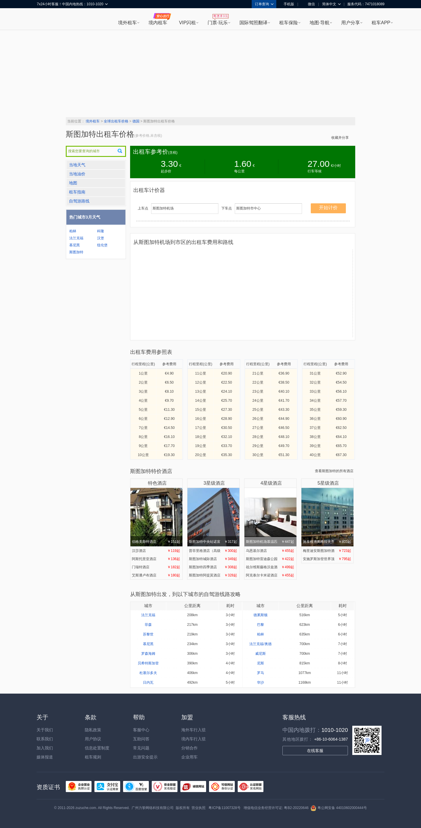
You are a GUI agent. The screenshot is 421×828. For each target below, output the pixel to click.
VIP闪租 (187, 22)
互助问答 (141, 739)
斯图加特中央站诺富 (213, 517)
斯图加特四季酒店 (213, 567)
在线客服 (315, 750)
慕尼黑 (74, 245)
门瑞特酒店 (156, 567)
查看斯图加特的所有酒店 (334, 471)
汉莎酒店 (156, 551)
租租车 (44, 20)
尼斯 (260, 663)
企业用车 (189, 757)
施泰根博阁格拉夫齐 (327, 517)
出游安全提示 (145, 757)
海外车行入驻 (193, 729)
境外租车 (127, 22)
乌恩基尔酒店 (270, 551)
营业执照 (198, 808)
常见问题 (141, 748)
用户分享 (350, 22)
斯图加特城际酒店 (213, 559)
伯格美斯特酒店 (156, 517)
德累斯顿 (260, 615)
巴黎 (260, 625)
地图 (73, 183)
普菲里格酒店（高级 (213, 551)
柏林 (72, 231)
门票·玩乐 (217, 22)
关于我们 (45, 729)
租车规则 (93, 757)
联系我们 (45, 739)
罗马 (260, 673)
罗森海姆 (148, 654)
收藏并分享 (341, 138)
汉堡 (100, 238)
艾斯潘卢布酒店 (156, 575)
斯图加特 (76, 252)
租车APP (381, 22)
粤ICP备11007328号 (224, 808)
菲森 (148, 625)
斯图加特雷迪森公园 (270, 559)
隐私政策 (93, 729)
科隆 (100, 231)
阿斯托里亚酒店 (156, 559)
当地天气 (77, 164)
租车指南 (77, 192)
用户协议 (93, 739)
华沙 (260, 682)
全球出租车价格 (116, 121)
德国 (135, 121)
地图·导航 (319, 22)
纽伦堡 (102, 245)
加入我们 (45, 748)
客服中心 (141, 729)
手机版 (286, 4)
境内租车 (158, 22)
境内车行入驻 (193, 739)
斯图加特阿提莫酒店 (213, 575)
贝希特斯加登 (148, 663)
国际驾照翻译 (253, 22)
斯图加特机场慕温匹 (270, 517)
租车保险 (288, 22)
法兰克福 (76, 238)
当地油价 (77, 174)
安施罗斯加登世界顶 (327, 559)
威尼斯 (260, 654)
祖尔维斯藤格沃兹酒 (270, 567)
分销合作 (189, 748)
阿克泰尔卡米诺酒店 (270, 575)
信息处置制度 (97, 748)
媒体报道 (45, 757)
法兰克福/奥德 (260, 644)
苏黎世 (148, 634)
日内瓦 (148, 682)
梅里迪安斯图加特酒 (327, 551)
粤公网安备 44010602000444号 (338, 808)
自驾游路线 (79, 201)
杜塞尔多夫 (148, 673)
